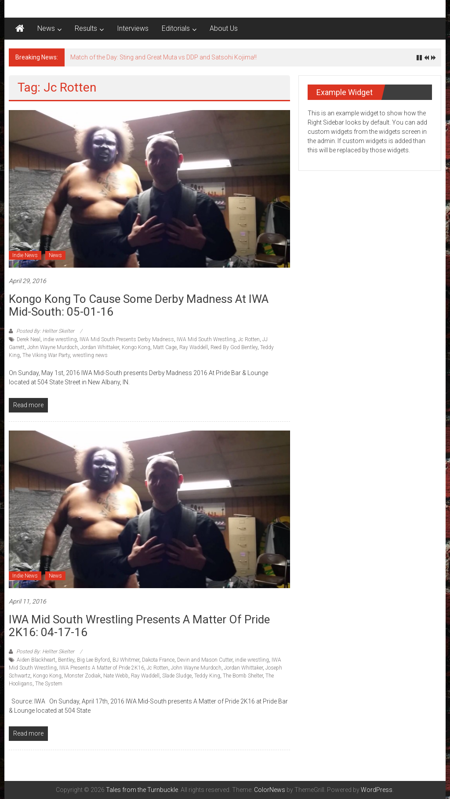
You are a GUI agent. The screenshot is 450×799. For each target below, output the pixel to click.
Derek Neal (28, 339)
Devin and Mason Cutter (204, 660)
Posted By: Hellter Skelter (45, 331)
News (46, 28)
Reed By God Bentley (234, 347)
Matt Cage (165, 347)
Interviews (133, 28)
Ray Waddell (193, 347)
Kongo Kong (136, 347)
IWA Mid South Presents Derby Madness (127, 339)
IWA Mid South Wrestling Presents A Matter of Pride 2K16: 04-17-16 (139, 626)
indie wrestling (60, 339)
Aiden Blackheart (36, 660)
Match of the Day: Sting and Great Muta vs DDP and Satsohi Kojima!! (163, 57)
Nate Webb (115, 676)
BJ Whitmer (125, 660)
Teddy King (207, 676)
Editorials (176, 28)
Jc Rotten (249, 339)
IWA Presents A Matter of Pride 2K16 (101, 668)
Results (86, 28)
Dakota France (158, 660)
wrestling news (90, 355)
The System (48, 684)
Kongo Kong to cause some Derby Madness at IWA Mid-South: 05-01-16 (139, 305)
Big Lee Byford (93, 660)
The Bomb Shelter (243, 676)
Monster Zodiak (82, 676)
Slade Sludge (177, 676)
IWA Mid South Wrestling (206, 339)
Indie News (25, 255)
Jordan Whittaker (99, 347)
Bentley (66, 660)
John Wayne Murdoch (52, 347)
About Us (224, 28)
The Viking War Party (46, 355)
